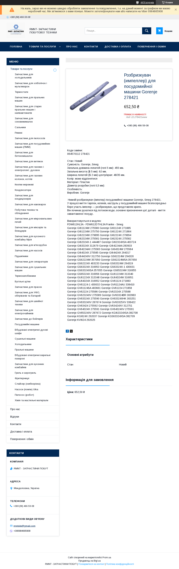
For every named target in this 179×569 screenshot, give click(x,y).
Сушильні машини (25, 338)
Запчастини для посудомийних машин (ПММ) (32, 145)
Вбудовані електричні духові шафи (31, 331)
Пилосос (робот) (24, 394)
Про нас (72, 46)
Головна (16, 46)
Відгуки (15, 56)
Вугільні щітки (23, 281)
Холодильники (23, 344)
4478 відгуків (147, 2)
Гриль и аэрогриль (25, 372)
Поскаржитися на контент (91, 564)
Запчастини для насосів (28, 250)
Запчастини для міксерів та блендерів (30, 229)
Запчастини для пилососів (30, 138)
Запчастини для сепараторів (31, 261)
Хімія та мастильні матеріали (31, 400)
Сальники (20, 127)
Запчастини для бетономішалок (24, 154)
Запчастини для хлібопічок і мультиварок (31, 85)
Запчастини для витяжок (29, 161)
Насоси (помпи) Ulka (26, 389)
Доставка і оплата (117, 46)
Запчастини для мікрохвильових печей (33, 220)
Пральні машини (24, 349)
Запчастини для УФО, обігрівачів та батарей (28, 294)
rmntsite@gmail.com (24, 525)
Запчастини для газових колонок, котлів (29, 177)
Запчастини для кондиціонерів (24, 197)
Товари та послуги (42, 46)
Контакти (91, 46)
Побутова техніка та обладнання (26, 211)
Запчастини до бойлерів (29, 318)
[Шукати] (146, 30)
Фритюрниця (22, 378)
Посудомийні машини (27, 324)
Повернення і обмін (152, 46)
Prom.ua (106, 557)
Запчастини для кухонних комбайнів (29, 366)
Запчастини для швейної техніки (29, 303)
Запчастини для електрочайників (24, 312)
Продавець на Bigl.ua (89, 561)
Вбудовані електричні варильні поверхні (32, 357)
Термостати (21, 92)
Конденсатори (23, 190)
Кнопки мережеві (24, 184)
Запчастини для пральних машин (30, 99)
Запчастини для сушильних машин (30, 269)
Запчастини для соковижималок (24, 120)
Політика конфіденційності (120, 564)
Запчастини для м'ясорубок (31, 245)
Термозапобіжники (25, 275)
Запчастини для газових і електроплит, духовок (29, 168)
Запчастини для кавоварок (30, 204)
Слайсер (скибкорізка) (28, 383)
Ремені (18, 132)
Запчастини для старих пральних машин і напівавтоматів (28, 109)
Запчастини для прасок (28, 287)
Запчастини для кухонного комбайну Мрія (30, 238)
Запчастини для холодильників (24, 76)
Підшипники (21, 256)
